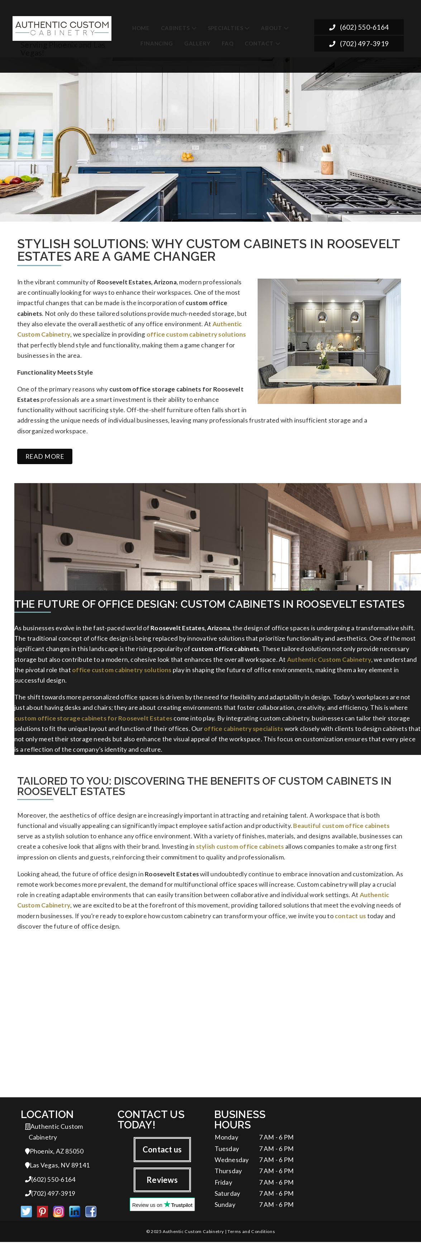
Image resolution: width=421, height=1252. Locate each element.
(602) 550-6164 (359, 27)
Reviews (162, 1188)
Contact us (162, 1158)
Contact (259, 43)
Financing (156, 43)
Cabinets (175, 27)
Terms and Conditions (251, 1241)
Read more (44, 459)
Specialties (225, 27)
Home (141, 27)
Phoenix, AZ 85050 (54, 1160)
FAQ (228, 43)
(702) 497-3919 (359, 44)
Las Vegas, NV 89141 (57, 1174)
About (271, 27)
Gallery (197, 43)
